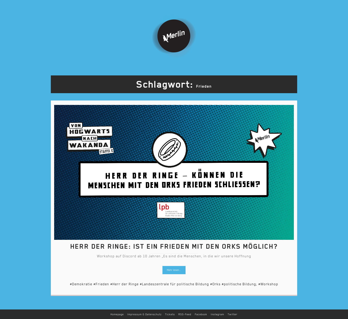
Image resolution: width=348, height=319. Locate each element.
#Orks (215, 284)
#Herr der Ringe (124, 284)
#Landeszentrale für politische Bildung (174, 284)
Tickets (170, 314)
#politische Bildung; (239, 284)
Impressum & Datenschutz (144, 314)
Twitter (232, 314)
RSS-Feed (184, 314)
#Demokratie (81, 284)
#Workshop (268, 284)
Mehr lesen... (174, 270)
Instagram (217, 314)
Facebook (201, 314)
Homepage (117, 314)
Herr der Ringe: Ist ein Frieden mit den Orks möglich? (174, 246)
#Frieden (101, 284)
